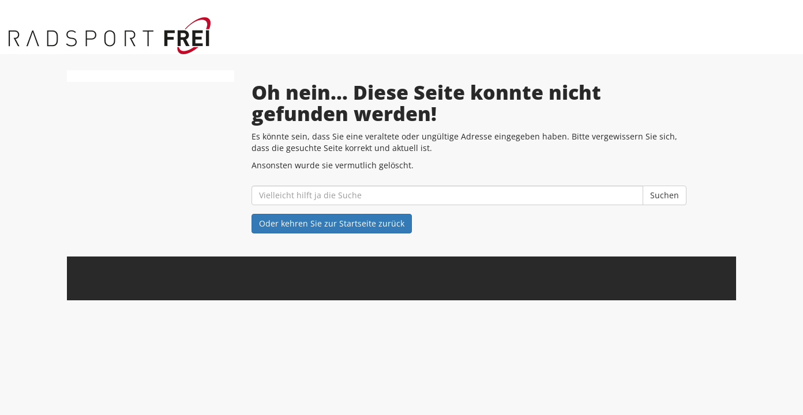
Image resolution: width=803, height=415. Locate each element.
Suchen (664, 195)
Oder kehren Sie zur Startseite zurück (331, 223)
